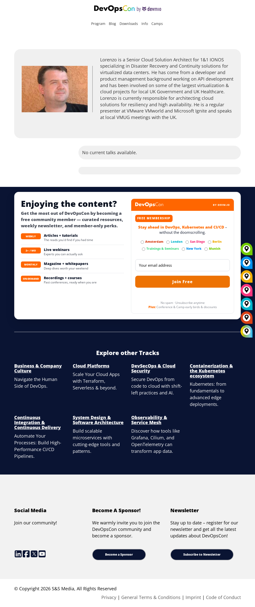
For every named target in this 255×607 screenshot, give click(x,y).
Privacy (108, 597)
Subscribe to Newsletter (202, 554)
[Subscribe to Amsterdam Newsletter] (142, 242)
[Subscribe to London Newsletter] (168, 242)
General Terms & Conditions (151, 597)
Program (98, 23)
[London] (247, 306)
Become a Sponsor (119, 554)
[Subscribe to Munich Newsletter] (206, 249)
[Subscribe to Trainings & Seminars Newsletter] (143, 249)
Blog (112, 23)
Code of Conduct (223, 597)
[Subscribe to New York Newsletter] (183, 249)
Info (144, 23)
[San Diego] (247, 292)
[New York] (247, 264)
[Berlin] (247, 278)
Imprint (193, 597)
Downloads (129, 23)
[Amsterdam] (247, 319)
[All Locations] (247, 331)
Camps (157, 23)
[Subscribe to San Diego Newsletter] (187, 242)
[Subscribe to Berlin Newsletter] (209, 242)
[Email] (182, 265)
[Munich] (247, 251)
